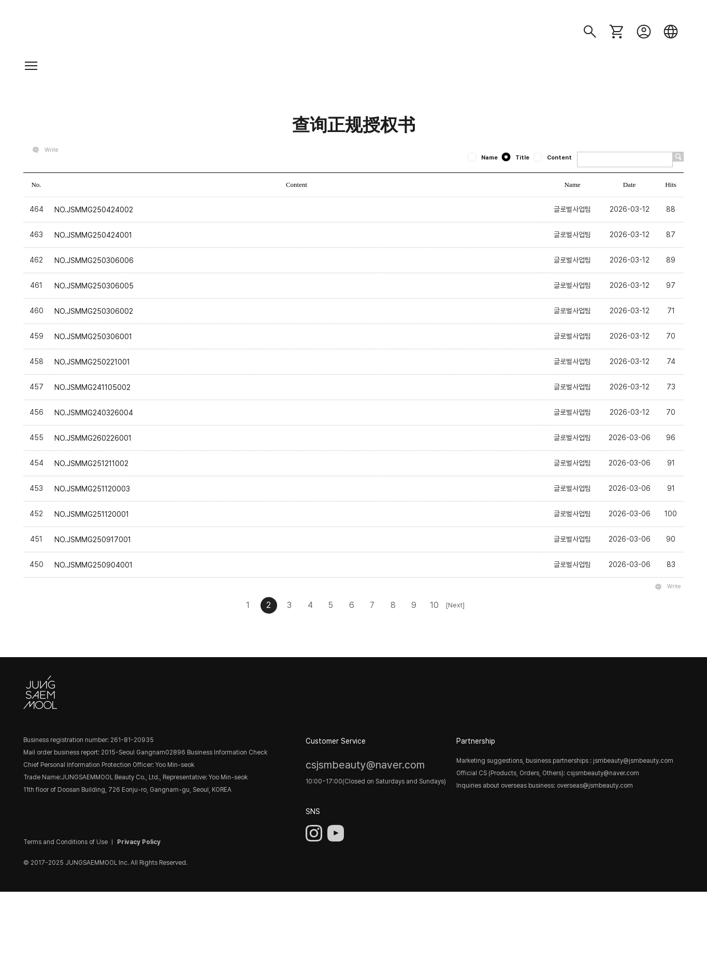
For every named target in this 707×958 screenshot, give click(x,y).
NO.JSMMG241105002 (92, 387)
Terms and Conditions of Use (65, 842)
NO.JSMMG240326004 (93, 413)
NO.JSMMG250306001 (93, 336)
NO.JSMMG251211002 (91, 463)
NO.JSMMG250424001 (93, 234)
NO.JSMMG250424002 (93, 209)
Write (52, 150)
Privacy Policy (139, 842)
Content (553, 157)
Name (483, 157)
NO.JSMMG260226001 (93, 438)
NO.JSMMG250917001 (92, 539)
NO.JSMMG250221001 (92, 361)
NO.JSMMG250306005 (94, 285)
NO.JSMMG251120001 (91, 514)
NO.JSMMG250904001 (93, 565)
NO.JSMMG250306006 (94, 260)
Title (516, 157)
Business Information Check (227, 753)
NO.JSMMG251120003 (92, 489)
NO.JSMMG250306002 (93, 311)
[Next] (455, 605)
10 (434, 605)
